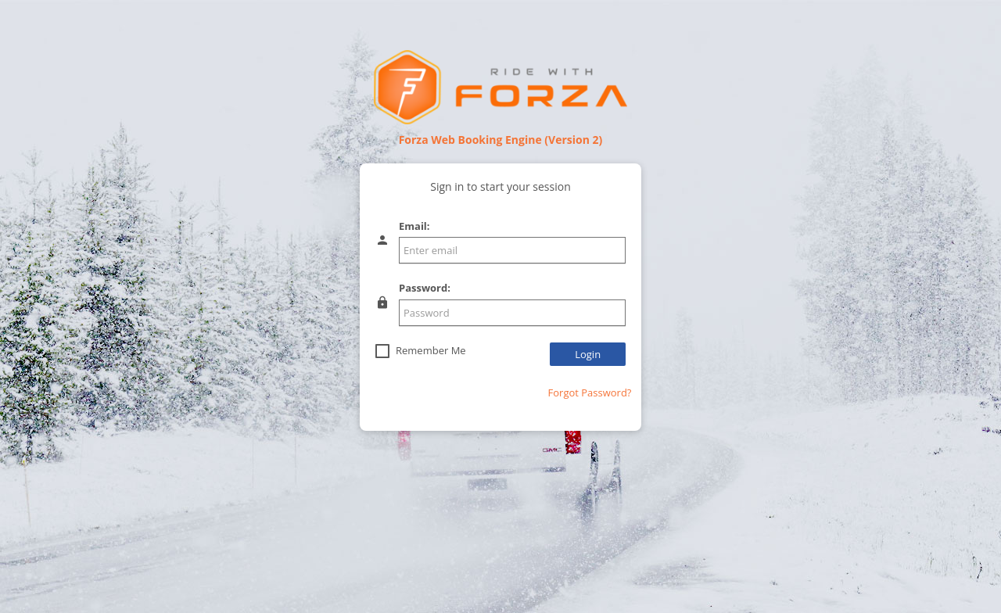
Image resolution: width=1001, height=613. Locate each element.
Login (588, 354)
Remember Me (431, 350)
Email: (414, 226)
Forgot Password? (590, 392)
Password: (424, 288)
